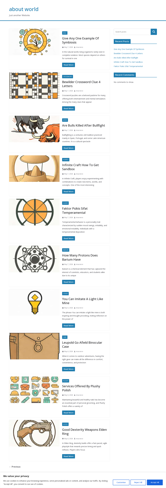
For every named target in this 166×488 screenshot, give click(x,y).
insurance (79, 47)
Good (65, 424)
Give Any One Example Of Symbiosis (80, 40)
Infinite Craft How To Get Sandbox (80, 167)
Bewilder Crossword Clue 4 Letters (81, 84)
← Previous (14, 466)
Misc (64, 33)
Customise (121, 482)
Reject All (138, 482)
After (65, 120)
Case (64, 337)
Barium (65, 250)
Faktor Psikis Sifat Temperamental (75, 210)
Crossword (67, 76)
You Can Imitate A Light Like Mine (82, 301)
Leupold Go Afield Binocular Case (82, 344)
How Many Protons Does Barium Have (80, 257)
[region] (83, 480)
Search (154, 31)
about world (24, 9)
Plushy (65, 381)
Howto (65, 160)
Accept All (155, 482)
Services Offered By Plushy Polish (81, 388)
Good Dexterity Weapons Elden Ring (84, 431)
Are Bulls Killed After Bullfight (83, 125)
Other (65, 293)
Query (65, 203)
